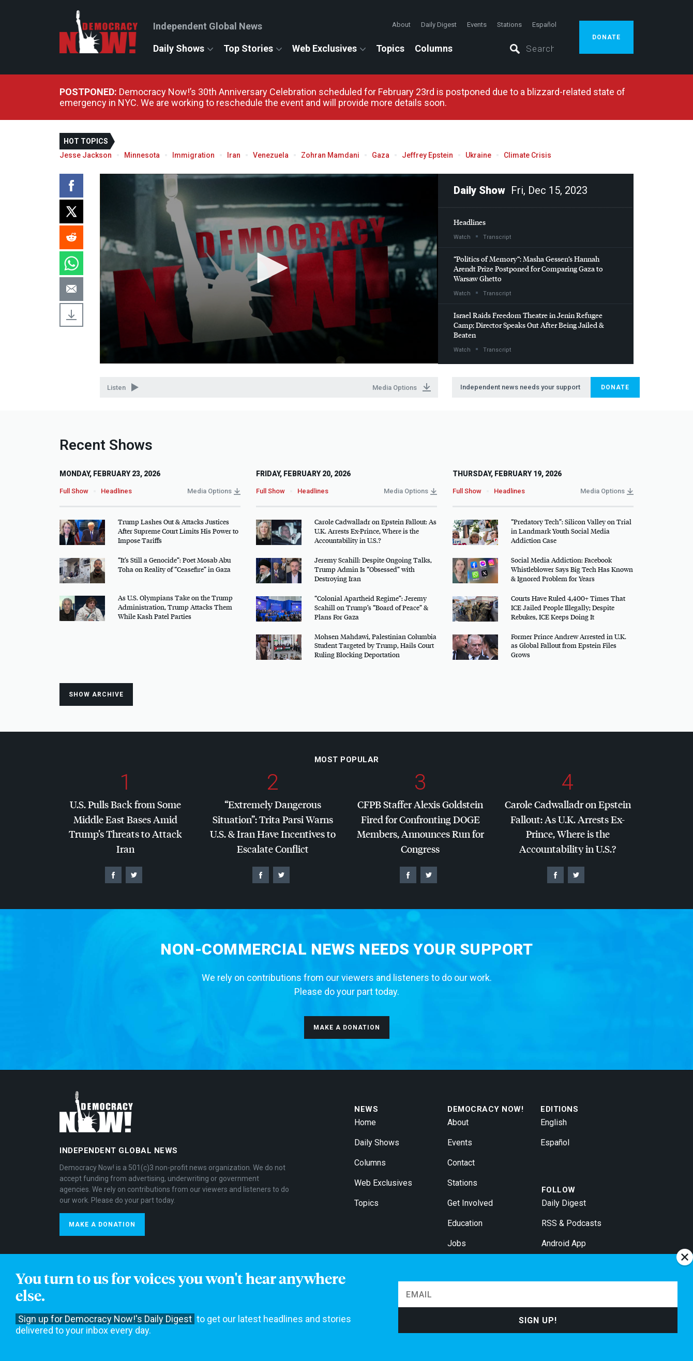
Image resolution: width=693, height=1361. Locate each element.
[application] (269, 269)
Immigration (193, 155)
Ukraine (478, 155)
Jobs (456, 1243)
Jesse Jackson (85, 155)
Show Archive (96, 694)
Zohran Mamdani (330, 155)
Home (365, 1122)
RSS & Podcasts (571, 1223)
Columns (434, 48)
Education (465, 1223)
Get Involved (470, 1203)
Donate (606, 37)
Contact (461, 1163)
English (553, 1122)
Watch (462, 237)
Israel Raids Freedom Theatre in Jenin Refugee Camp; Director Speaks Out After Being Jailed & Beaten (529, 325)
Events (477, 24)
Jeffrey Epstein (427, 155)
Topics (390, 48)
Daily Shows (178, 48)
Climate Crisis (527, 155)
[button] (269, 268)
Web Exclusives (324, 48)
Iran (233, 155)
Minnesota (142, 155)
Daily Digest (439, 24)
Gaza (380, 155)
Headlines (470, 222)
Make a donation (346, 1027)
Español (544, 24)
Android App (563, 1243)
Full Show (73, 491)
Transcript (497, 237)
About (401, 24)
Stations (509, 24)
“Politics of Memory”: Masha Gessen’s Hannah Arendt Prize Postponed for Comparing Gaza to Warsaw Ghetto (528, 268)
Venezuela (271, 155)
